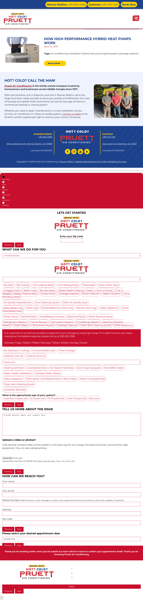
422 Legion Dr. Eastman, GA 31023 (119, 144)
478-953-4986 (81, 4)
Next (19, 245)
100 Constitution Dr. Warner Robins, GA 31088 (29, 144)
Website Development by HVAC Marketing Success (100, 162)
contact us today (71, 114)
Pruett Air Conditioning (18, 86)
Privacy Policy (66, 162)
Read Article (55, 63)
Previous (8, 245)
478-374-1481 (109, 4)
